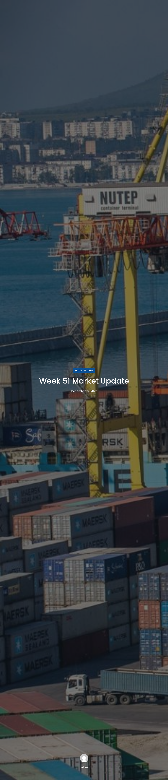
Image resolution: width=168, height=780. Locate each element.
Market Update (84, 370)
